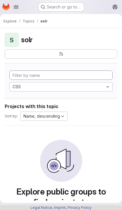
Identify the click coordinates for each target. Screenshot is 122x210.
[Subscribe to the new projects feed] (61, 54)
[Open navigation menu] (16, 7)
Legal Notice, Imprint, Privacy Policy (61, 207)
